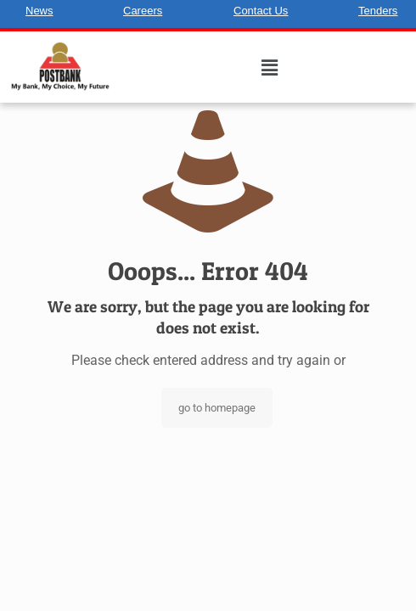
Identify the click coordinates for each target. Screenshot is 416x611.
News (39, 10)
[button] (270, 68)
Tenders (377, 10)
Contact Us (260, 10)
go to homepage (217, 407)
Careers (142, 10)
